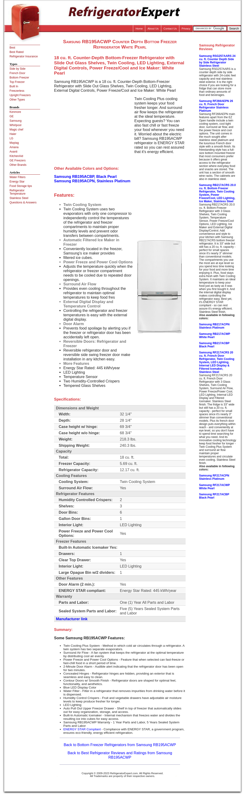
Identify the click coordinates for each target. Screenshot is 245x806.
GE (12, 116)
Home (139, 28)
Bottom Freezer (19, 77)
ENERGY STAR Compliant (82, 729)
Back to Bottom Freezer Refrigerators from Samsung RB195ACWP (120, 745)
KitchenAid (16, 156)
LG (11, 138)
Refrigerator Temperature (18, 192)
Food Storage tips (21, 186)
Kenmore (15, 112)
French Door (17, 73)
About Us (153, 28)
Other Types (17, 99)
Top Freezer (17, 82)
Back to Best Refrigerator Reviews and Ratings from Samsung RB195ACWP (120, 755)
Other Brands (18, 164)
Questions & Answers (23, 202)
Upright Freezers (20, 95)
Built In (14, 86)
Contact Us (170, 28)
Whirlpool (15, 125)
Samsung (16, 120)
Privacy (186, 28)
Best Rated (17, 52)
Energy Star (17, 181)
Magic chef (16, 129)
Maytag (14, 142)
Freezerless (17, 90)
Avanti (13, 151)
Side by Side (18, 68)
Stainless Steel (19, 198)
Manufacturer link (71, 619)
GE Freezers (18, 160)
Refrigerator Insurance (24, 56)
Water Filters (18, 177)
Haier (13, 134)
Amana (14, 147)
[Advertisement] (93, 129)
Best (12, 47)
